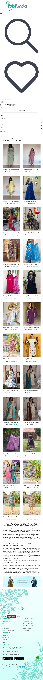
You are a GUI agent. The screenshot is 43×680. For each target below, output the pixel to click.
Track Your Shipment (8, 630)
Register (5, 623)
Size (21, 116)
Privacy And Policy (28, 621)
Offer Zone (5, 640)
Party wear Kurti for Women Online (20, 531)
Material (21, 119)
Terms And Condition (28, 623)
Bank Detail (26, 630)
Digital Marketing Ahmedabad (21, 670)
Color (21, 125)
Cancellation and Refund (29, 626)
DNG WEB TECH (23, 669)
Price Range (21, 108)
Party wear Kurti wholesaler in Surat (16, 572)
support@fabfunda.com (14, 654)
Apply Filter (2, 131)
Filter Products (8, 105)
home (4, 138)
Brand (21, 128)
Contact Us (5, 637)
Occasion (21, 122)
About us (5, 635)
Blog (4, 642)
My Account (6, 621)
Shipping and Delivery (28, 628)
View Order (5, 628)
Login (4, 626)
